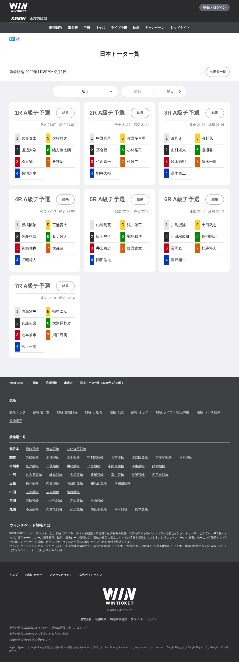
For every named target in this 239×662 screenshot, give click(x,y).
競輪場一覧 (41, 412)
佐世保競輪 (99, 509)
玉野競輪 (32, 492)
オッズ (100, 27)
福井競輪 (32, 483)
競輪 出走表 (93, 412)
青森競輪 (52, 449)
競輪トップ (17, 412)
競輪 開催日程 (67, 412)
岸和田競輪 (122, 483)
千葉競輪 (52, 466)
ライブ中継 (119, 27)
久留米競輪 (54, 509)
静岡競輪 (158, 466)
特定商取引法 (118, 619)
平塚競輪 (93, 466)
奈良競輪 (52, 483)
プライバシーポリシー (145, 619)
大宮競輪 (117, 457)
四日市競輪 (160, 475)
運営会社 (85, 619)
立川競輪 (185, 457)
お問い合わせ (33, 575)
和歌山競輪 (99, 483)
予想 (86, 27)
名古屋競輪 (34, 475)
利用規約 (100, 619)
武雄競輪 (76, 509)
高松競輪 (32, 501)
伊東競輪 (138, 466)
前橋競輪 (52, 457)
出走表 (73, 27)
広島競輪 (52, 492)
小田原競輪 (116, 466)
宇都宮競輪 (95, 457)
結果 (136, 27)
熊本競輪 (141, 509)
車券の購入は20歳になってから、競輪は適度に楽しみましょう (48, 627)
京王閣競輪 (163, 457)
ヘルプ (13, 575)
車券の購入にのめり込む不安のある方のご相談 (38, 633)
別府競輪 (120, 509)
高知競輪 (76, 501)
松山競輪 (97, 501)
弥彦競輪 (32, 457)
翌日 (174, 91)
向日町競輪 (75, 483)
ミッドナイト (180, 27)
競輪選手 (15, 421)
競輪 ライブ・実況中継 (173, 412)
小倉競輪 (32, 509)
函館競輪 (32, 449)
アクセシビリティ (60, 575)
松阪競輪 (138, 475)
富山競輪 (117, 475)
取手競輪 (73, 457)
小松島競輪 (54, 501)
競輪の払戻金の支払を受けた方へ (30, 639)
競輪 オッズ (139, 412)
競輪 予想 (117, 412)
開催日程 (55, 27)
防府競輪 (73, 492)
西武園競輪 (140, 457)
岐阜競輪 (56, 475)
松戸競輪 (32, 466)
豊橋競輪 (97, 475)
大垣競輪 (76, 475)
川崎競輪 (73, 466)
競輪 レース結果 (209, 412)
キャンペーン (155, 27)
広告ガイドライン (90, 575)
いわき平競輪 (76, 449)
